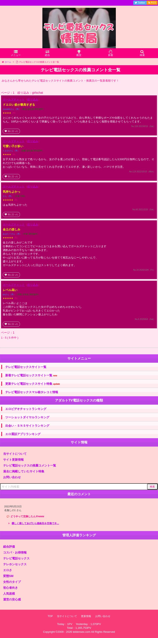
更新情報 (86, 616)
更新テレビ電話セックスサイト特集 (32, 383)
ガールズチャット (14, 99)
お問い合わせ (12, 477)
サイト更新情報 (13, 459)
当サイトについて (15, 453)
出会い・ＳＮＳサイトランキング (27, 425)
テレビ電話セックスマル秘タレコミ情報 (31, 392)
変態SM (8, 576)
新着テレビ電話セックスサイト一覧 (31, 375)
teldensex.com (81, 631)
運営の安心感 (12, 599)
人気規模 (9, 593)
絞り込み (32, 99)
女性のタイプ (12, 581)
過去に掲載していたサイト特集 (23, 471)
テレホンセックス (15, 564)
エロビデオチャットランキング (25, 408)
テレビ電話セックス (16, 558)
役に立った (11, 131)
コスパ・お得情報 (15, 552)
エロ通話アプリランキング (22, 434)
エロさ (7, 570)
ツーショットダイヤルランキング (27, 417)
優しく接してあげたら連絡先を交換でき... (35, 523)
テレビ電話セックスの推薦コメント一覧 (29, 465)
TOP (50, 616)
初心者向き (10, 587)
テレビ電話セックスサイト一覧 (25, 366)
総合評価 (9, 546)
